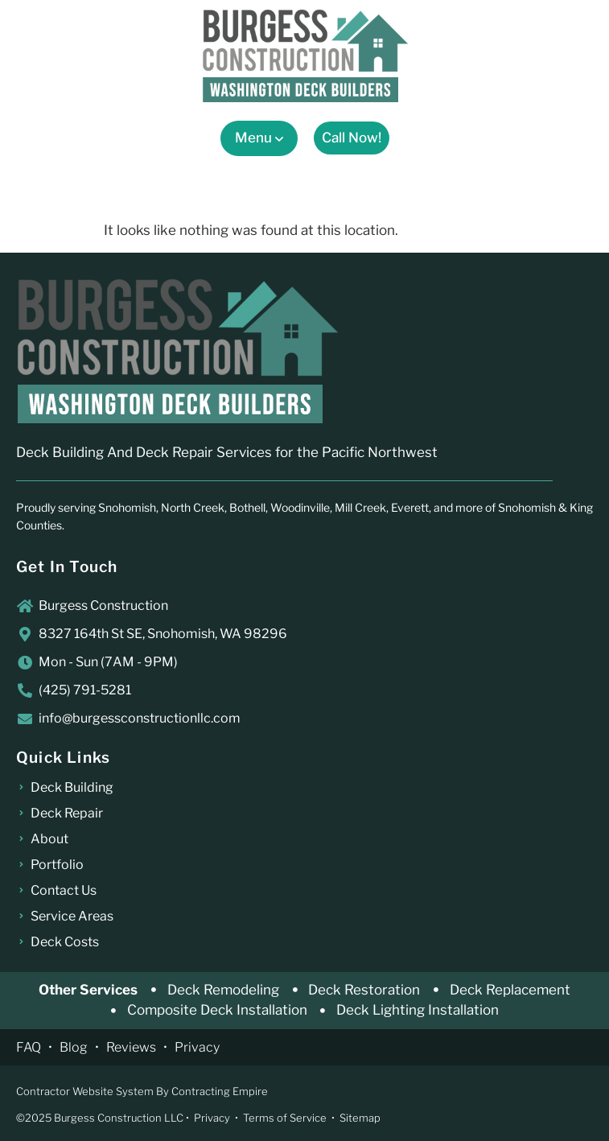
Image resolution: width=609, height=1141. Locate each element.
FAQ (28, 1047)
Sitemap (360, 1117)
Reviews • (140, 1047)
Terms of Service (285, 1117)
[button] (259, 138)
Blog (74, 1047)
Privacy (197, 1047)
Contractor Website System (85, 1091)
